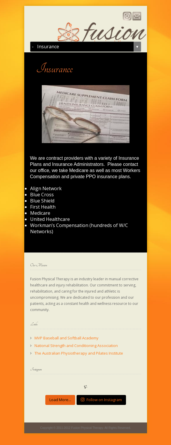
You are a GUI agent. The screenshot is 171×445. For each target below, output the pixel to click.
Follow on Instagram (101, 399)
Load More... (60, 399)
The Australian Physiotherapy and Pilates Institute (78, 353)
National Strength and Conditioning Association (76, 345)
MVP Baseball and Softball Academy (66, 338)
